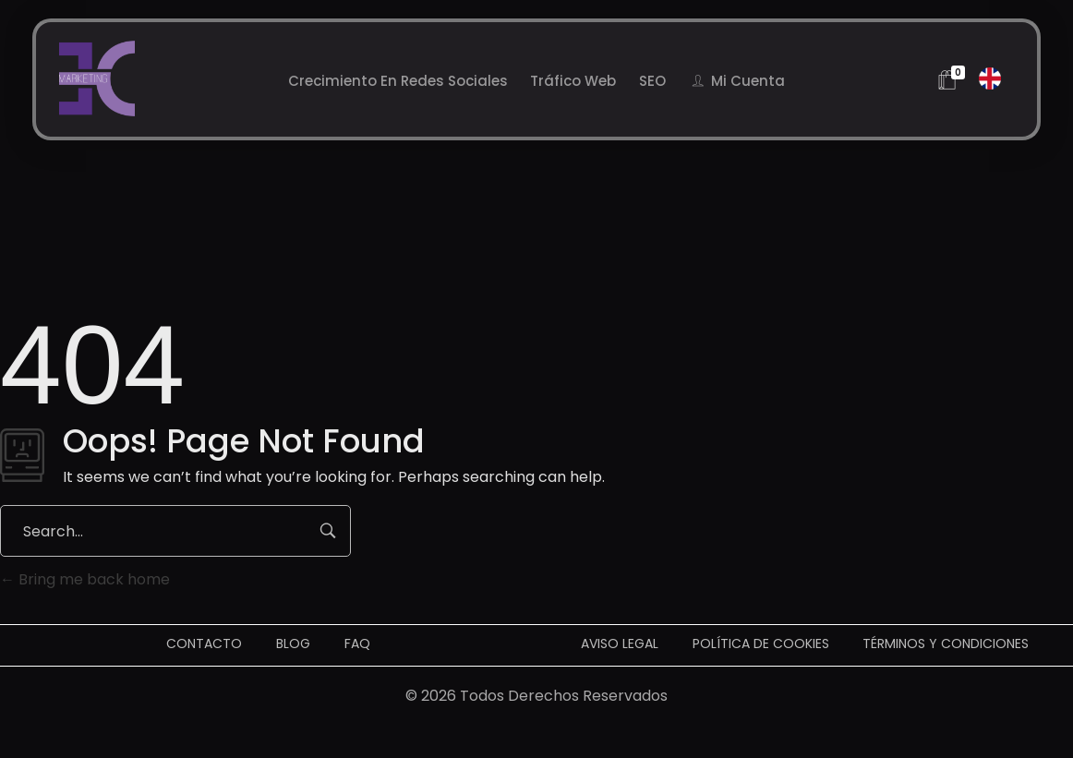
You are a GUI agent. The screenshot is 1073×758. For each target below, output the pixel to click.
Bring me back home (85, 579)
